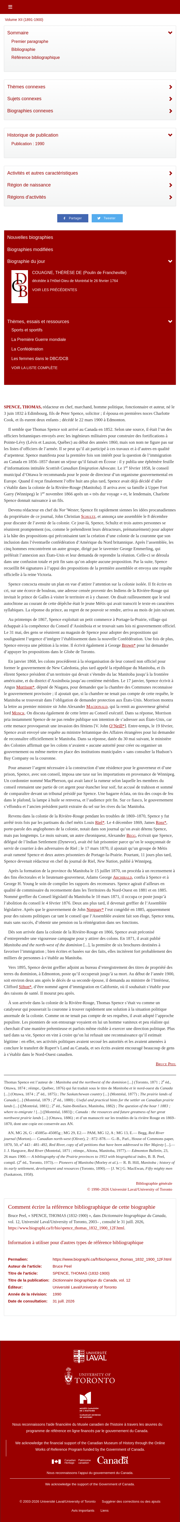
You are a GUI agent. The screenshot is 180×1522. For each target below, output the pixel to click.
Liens (104, 1510)
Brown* (129, 645)
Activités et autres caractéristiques (42, 173)
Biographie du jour (26, 261)
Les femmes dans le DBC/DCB (39, 358)
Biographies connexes (30, 110)
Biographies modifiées (30, 249)
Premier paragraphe (29, 41)
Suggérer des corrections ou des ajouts (131, 1501)
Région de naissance (29, 185)
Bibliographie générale (154, 1183)
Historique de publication (32, 135)
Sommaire (17, 32)
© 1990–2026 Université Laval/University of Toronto (129, 1189)
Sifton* (25, 986)
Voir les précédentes (54, 290)
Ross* (161, 822)
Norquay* (95, 909)
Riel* (99, 822)
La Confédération (27, 349)
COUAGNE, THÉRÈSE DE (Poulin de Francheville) (79, 272)
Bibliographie (23, 49)
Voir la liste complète (34, 368)
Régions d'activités (26, 197)
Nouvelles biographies (30, 237)
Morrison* (25, 687)
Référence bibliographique (35, 57)
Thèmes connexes (26, 86)
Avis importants (83, 1510)
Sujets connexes (24, 98)
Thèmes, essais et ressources (38, 321)
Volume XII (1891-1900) (24, 20)
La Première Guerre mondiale (38, 339)
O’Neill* (117, 725)
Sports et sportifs (26, 330)
